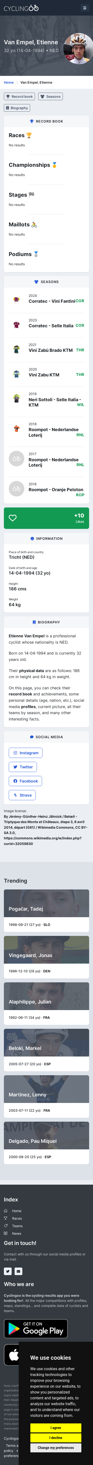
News (16, 1233)
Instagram (25, 752)
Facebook (25, 781)
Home (9, 82)
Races (17, 1218)
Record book (19, 96)
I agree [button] (56, 1428)
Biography (17, 108)
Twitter (23, 766)
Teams (17, 1226)
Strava (22, 795)
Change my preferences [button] (56, 1448)
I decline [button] (55, 1438)
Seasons (50, 96)
